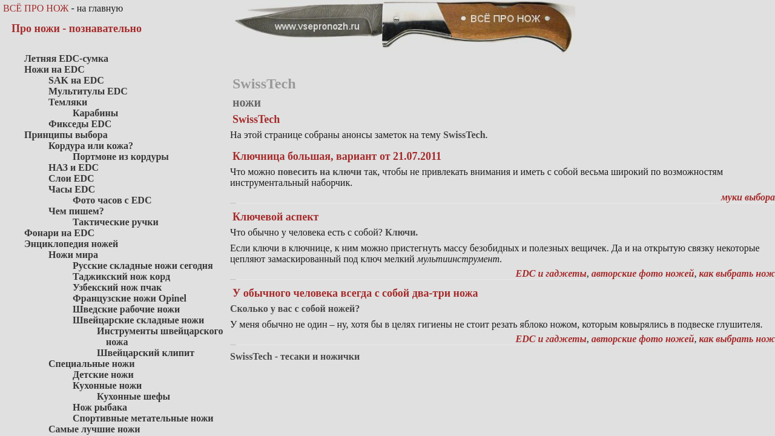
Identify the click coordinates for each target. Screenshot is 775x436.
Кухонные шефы (133, 396)
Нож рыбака (100, 407)
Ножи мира (73, 254)
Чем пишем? (76, 211)
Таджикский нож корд (121, 276)
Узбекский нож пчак (117, 287)
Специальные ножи (91, 363)
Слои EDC (71, 178)
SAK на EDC (76, 80)
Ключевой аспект (275, 217)
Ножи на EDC (54, 69)
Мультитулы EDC (88, 91)
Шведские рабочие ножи (126, 309)
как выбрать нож (737, 273)
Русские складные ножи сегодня (143, 265)
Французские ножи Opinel (129, 298)
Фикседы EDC (79, 124)
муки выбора (748, 197)
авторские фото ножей (643, 273)
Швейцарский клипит (145, 353)
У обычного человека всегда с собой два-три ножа (355, 293)
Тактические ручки (116, 222)
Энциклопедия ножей (71, 244)
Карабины (95, 113)
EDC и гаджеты (551, 273)
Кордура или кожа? (90, 145)
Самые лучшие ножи (94, 429)
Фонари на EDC (59, 233)
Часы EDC (71, 189)
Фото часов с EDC (112, 200)
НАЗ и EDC (73, 167)
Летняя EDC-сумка (66, 58)
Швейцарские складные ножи (138, 320)
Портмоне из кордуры (121, 156)
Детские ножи (103, 374)
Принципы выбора (66, 135)
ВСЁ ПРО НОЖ (35, 8)
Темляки (67, 102)
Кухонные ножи (107, 385)
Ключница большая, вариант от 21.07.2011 (336, 156)
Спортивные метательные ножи (143, 418)
